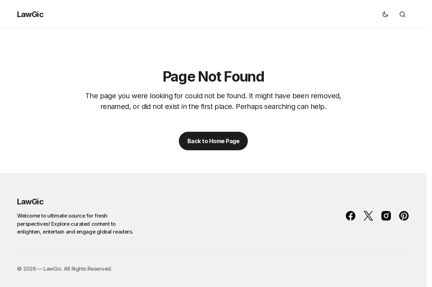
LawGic (30, 14)
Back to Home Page (213, 141)
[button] (385, 14)
